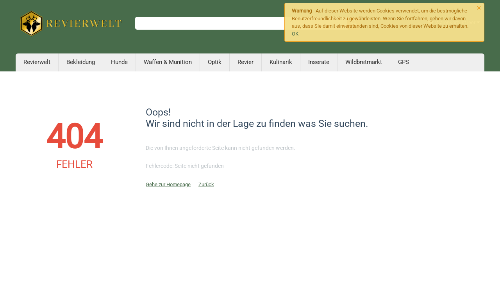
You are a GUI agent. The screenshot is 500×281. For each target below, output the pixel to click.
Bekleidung (80, 62)
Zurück (206, 184)
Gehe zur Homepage (168, 184)
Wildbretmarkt (363, 62)
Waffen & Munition (168, 62)
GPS (403, 62)
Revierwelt (36, 62)
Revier (246, 62)
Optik (214, 62)
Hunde (119, 62)
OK (295, 34)
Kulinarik (281, 62)
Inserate (318, 62)
